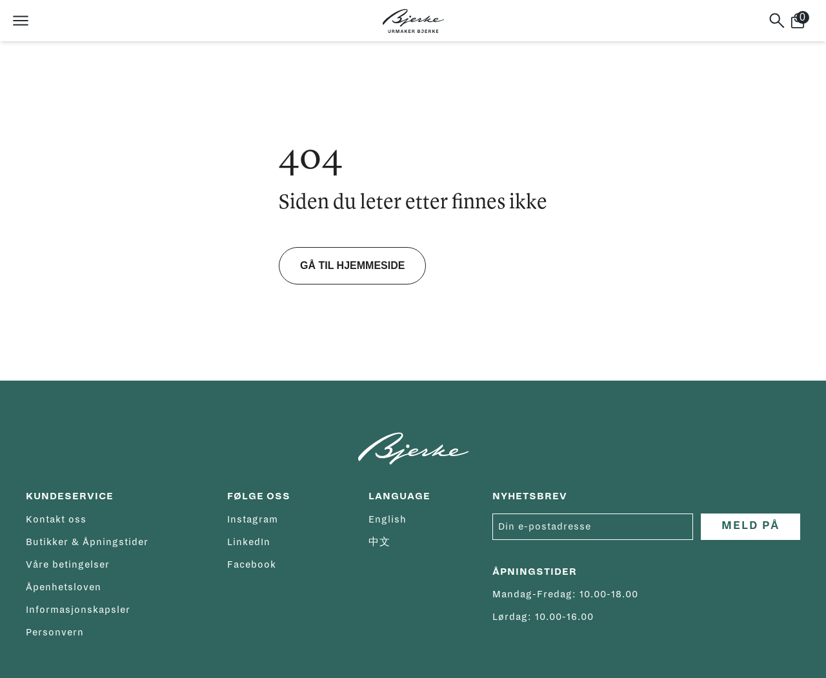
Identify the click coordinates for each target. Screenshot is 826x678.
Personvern (55, 632)
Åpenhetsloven (63, 587)
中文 (379, 542)
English (387, 519)
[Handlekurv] (803, 20)
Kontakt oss (56, 519)
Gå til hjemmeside (352, 265)
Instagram (252, 519)
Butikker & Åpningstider (87, 542)
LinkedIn (248, 542)
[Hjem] (413, 21)
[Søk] (777, 20)
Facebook (251, 564)
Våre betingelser (68, 564)
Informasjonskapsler (78, 609)
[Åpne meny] (20, 20)
